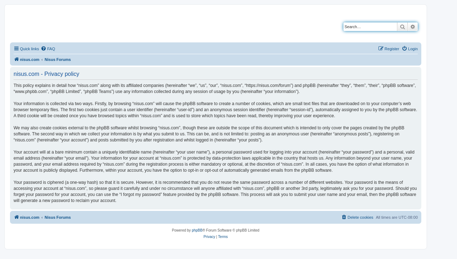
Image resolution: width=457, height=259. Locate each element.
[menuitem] (48, 49)
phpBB (197, 230)
